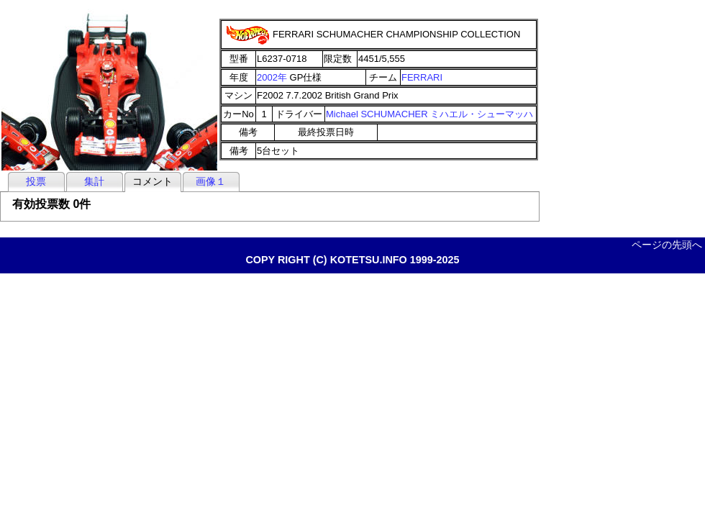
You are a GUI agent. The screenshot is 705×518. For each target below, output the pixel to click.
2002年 (272, 77)
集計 (94, 181)
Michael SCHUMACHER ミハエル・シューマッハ (429, 114)
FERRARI (421, 77)
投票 (36, 181)
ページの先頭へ (667, 244)
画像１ (211, 181)
